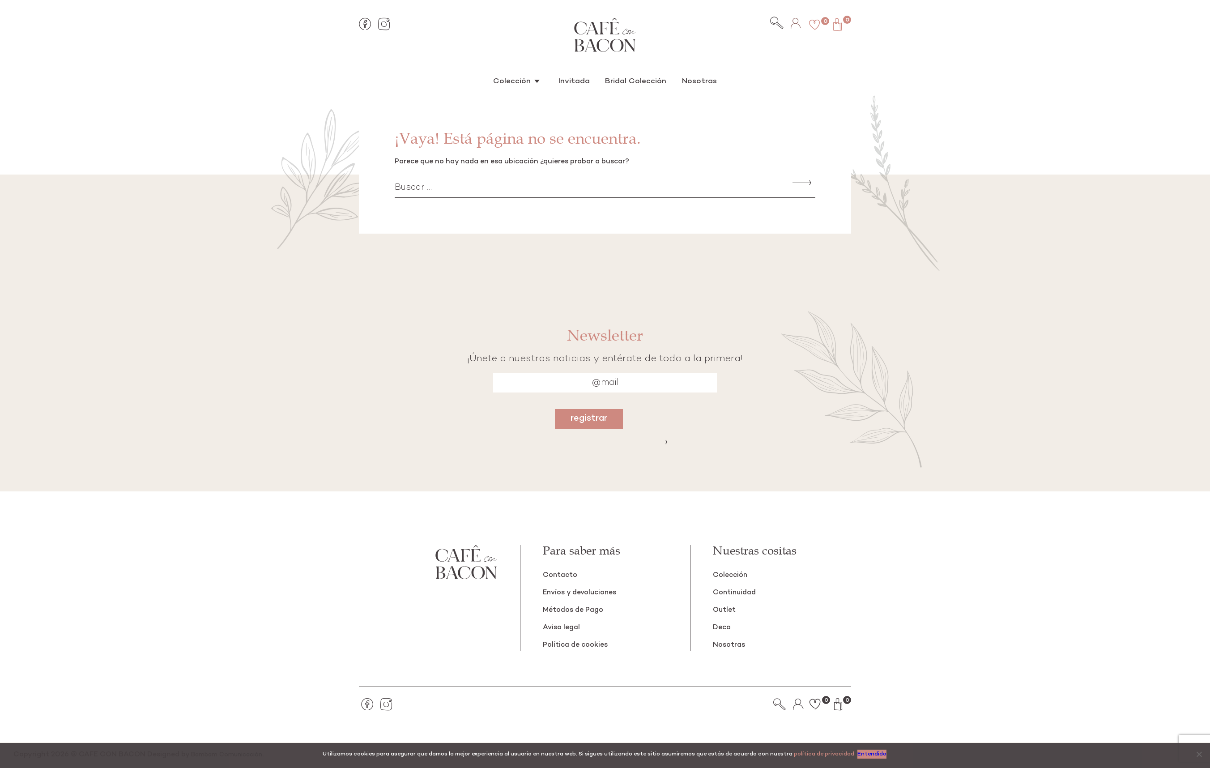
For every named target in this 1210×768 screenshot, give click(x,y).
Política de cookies (578, 644)
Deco (723, 627)
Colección (519, 80)
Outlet (725, 610)
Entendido (873, 754)
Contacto (561, 575)
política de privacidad (824, 754)
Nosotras (692, 80)
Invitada (576, 80)
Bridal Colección (633, 80)
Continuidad (736, 592)
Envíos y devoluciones (584, 592)
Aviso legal (563, 627)
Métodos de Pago (576, 610)
